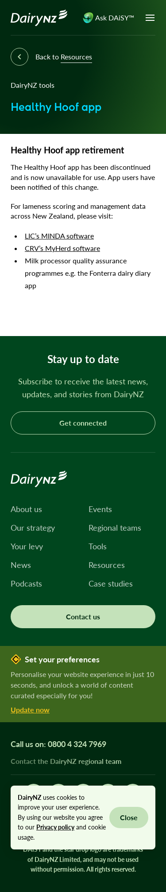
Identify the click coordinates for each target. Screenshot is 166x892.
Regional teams (115, 528)
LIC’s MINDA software (59, 235)
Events (100, 509)
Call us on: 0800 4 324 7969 (58, 744)
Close (129, 817)
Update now (30, 709)
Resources (107, 565)
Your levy (27, 546)
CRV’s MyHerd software (62, 248)
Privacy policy (55, 827)
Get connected (83, 423)
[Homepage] (39, 17)
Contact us (83, 616)
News (21, 565)
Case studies (111, 583)
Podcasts (26, 583)
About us (26, 509)
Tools (98, 546)
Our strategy (33, 528)
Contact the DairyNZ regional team (66, 761)
